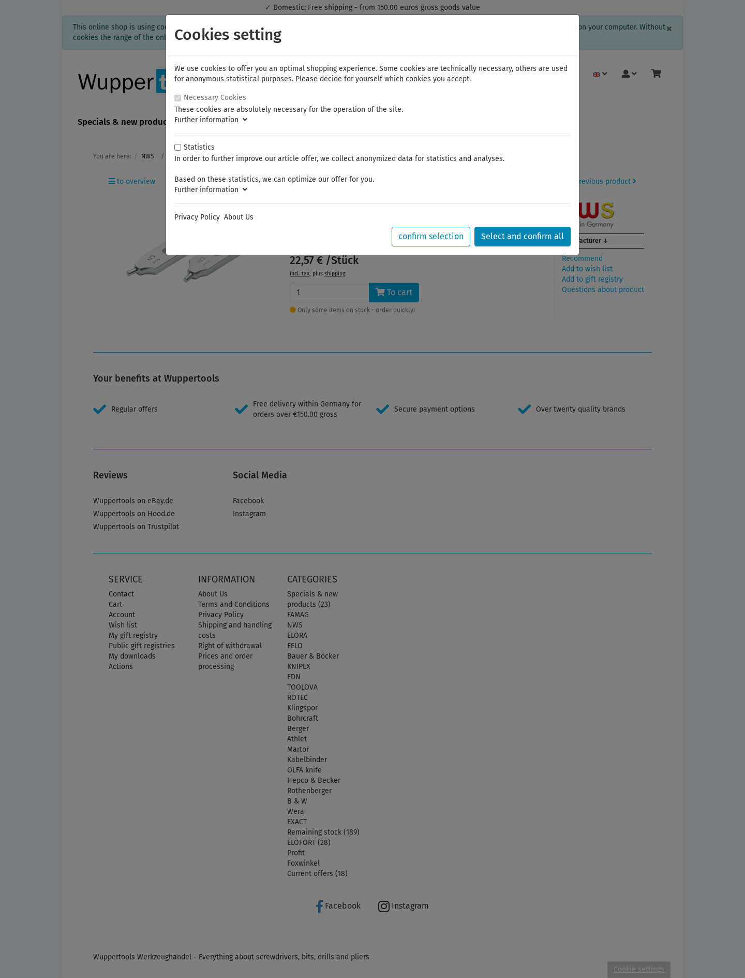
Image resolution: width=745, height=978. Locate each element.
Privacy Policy (197, 217)
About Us (239, 217)
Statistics (199, 147)
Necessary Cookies (215, 97)
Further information (210, 119)
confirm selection (431, 236)
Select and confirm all (522, 236)
